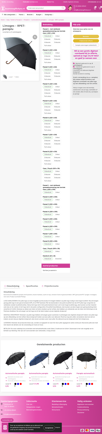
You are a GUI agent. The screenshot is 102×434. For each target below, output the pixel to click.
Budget (38, 14)
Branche (30, 14)
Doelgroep (48, 14)
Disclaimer (80, 412)
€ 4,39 (79, 384)
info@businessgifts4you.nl (82, 9)
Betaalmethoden (57, 406)
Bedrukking (48, 24)
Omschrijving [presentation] (12, 285)
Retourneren (56, 409)
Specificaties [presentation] (30, 285)
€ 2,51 (8, 384)
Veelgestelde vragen (33, 406)
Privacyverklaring (83, 409)
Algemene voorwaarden (85, 403)
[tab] (11, 285)
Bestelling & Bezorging (59, 403)
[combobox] (46, 8)
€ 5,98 (34, 383)
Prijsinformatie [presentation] (48, 285)
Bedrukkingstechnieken (34, 409)
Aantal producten (50, 266)
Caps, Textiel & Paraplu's (14, 20)
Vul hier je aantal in (50, 270)
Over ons (29, 403)
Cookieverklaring (83, 406)
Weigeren (57, 427)
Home (3, 20)
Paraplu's (27, 20)
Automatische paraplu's (39, 20)
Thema (21, 14)
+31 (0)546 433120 (80, 6)
